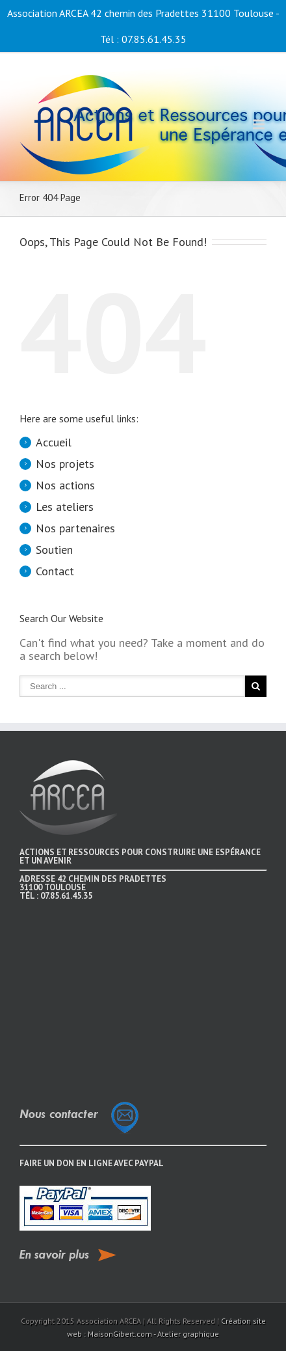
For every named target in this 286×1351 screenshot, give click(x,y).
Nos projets (65, 463)
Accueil (54, 442)
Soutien (54, 549)
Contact (55, 571)
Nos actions (65, 485)
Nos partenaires (75, 528)
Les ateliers (65, 506)
